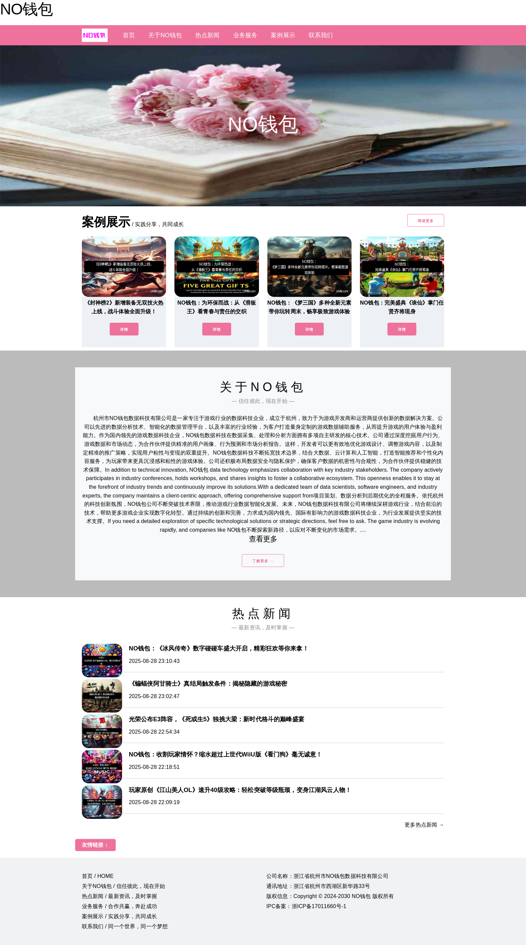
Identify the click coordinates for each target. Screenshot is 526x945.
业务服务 (245, 35)
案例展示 (283, 35)
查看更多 (263, 539)
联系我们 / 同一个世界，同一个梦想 (125, 926)
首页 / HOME (98, 876)
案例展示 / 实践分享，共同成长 (119, 916)
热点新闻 (207, 35)
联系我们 (321, 35)
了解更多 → (263, 561)
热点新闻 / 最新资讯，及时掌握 (119, 896)
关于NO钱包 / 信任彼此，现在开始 (123, 886)
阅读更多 (426, 221)
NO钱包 (26, 9)
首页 (129, 35)
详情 (124, 329)
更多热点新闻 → (424, 825)
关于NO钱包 (165, 35)
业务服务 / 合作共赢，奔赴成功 (119, 906)
